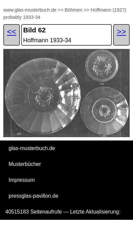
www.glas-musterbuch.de (30, 10)
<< (11, 31)
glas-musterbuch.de (32, 148)
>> (61, 10)
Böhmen (74, 10)
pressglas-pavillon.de (33, 196)
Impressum (22, 180)
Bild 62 (34, 30)
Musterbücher (25, 164)
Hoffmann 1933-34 (47, 40)
